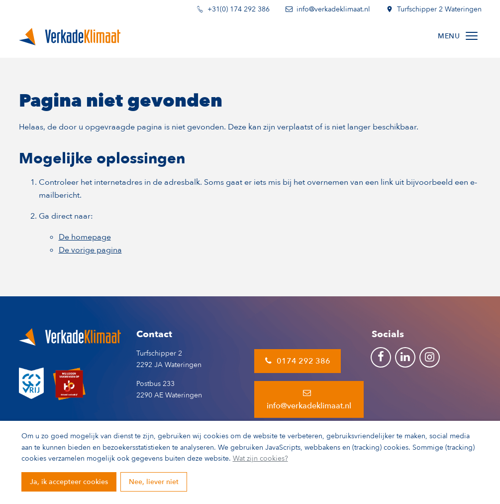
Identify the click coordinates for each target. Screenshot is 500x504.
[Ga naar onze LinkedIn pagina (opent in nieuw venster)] (405, 357)
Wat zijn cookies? (260, 458)
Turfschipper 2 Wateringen (434, 9)
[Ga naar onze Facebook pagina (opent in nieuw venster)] (381, 357)
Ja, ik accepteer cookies (69, 482)
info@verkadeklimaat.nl (309, 398)
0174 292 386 (297, 361)
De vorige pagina (90, 250)
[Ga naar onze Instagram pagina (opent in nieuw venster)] (429, 357)
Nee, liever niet (154, 482)
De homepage (85, 237)
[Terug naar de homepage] (69, 35)
